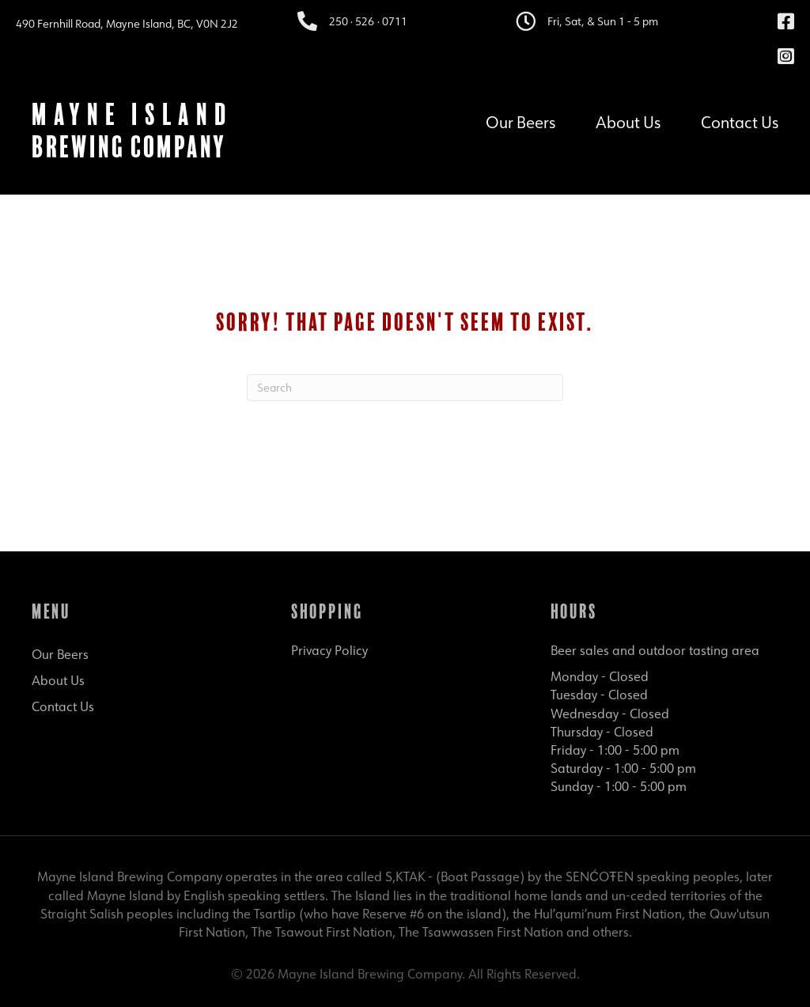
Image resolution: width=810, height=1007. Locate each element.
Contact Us (739, 121)
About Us (628, 121)
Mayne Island (132, 114)
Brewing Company (129, 147)
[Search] (405, 387)
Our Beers (520, 121)
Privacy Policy (329, 650)
